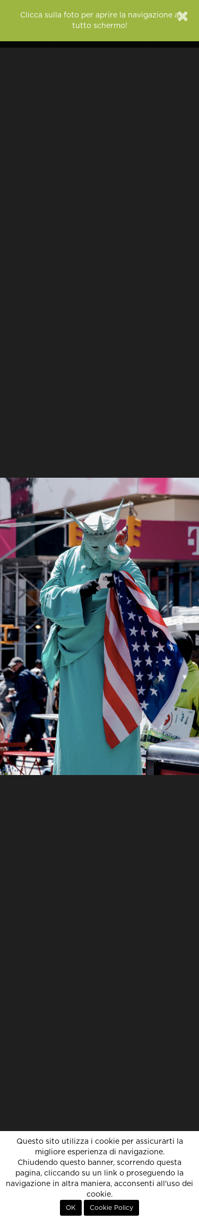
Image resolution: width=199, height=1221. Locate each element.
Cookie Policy (111, 1208)
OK (71, 1208)
